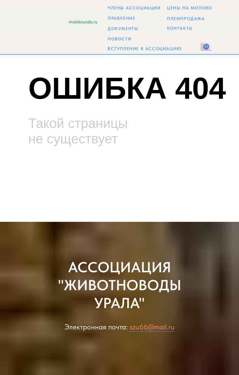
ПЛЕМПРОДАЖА (186, 18)
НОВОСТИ (119, 38)
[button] (206, 46)
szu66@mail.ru (152, 326)
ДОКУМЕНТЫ (123, 28)
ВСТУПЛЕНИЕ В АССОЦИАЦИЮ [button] (145, 48)
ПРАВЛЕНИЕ (121, 18)
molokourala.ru (83, 22)
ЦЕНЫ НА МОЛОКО (189, 7)
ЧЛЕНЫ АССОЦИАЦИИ (134, 7)
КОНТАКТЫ (180, 28)
